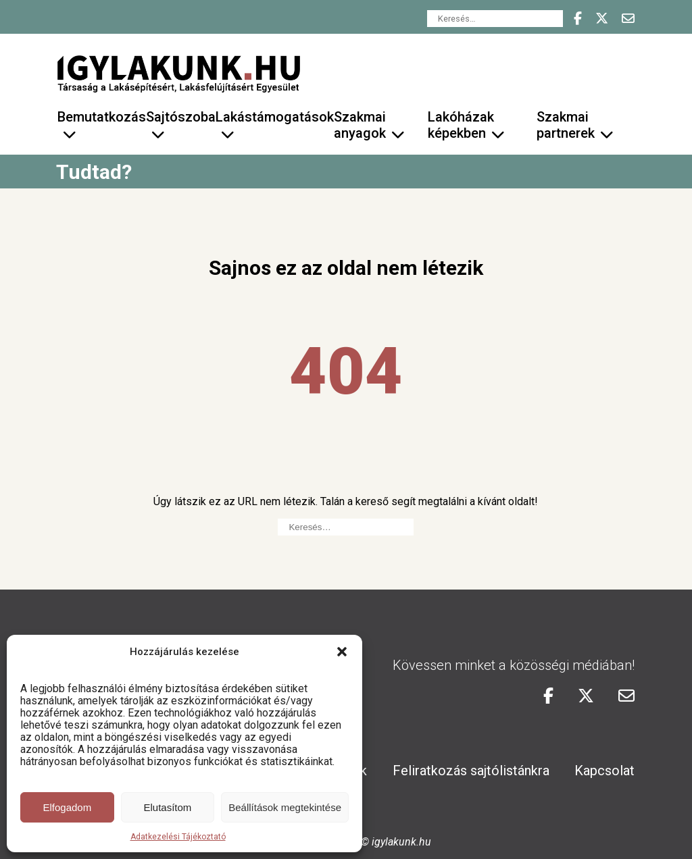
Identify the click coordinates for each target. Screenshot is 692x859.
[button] (342, 651)
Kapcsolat (604, 770)
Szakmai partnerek (566, 125)
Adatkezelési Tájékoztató (178, 836)
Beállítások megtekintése (284, 807)
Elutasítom (167, 807)
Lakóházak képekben (461, 125)
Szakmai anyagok (360, 125)
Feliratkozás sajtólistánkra (471, 770)
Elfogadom (67, 807)
